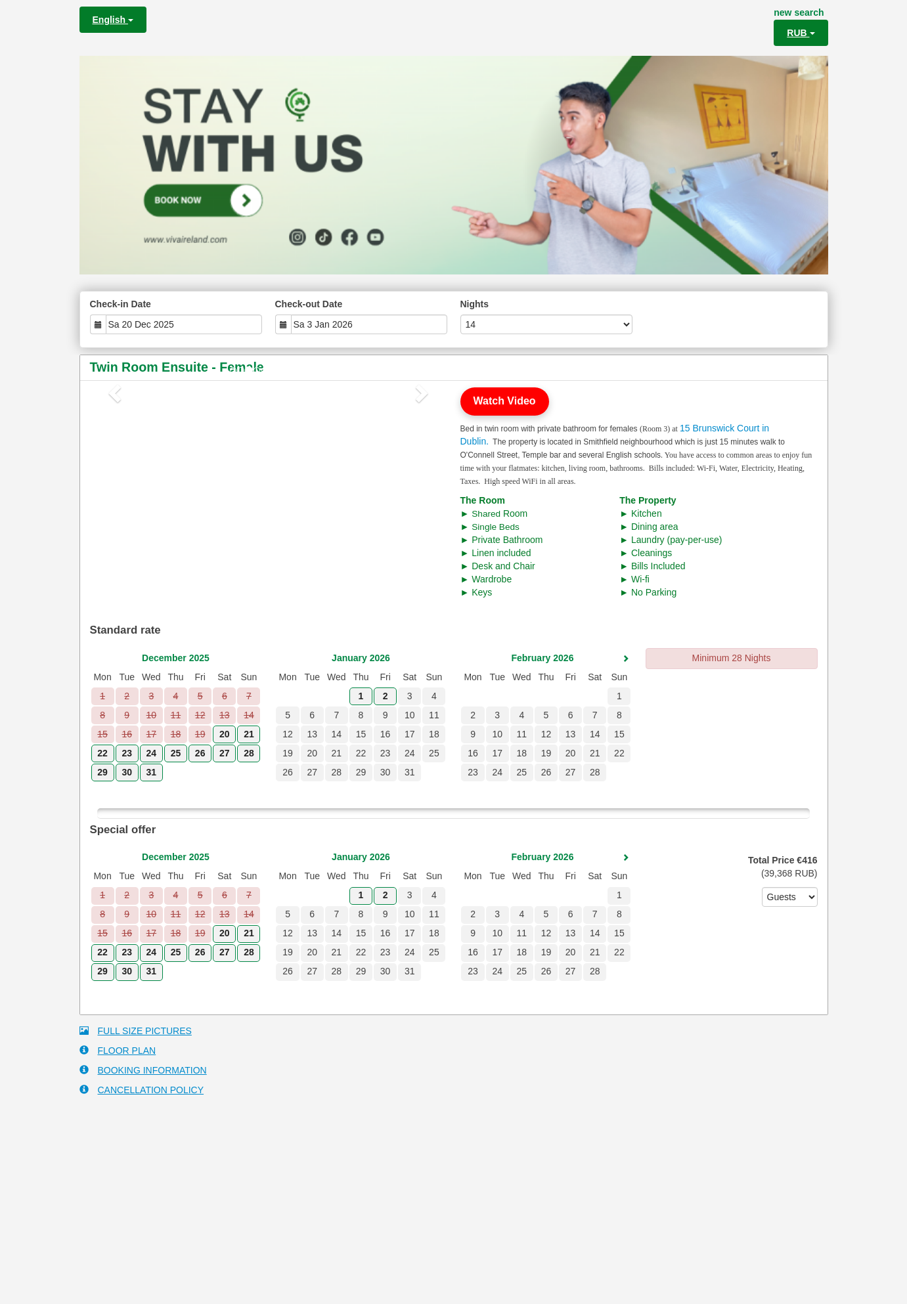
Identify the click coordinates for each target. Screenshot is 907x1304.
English (113, 19)
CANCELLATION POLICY (141, 1089)
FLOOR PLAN (117, 1050)
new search (799, 12)
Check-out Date (309, 304)
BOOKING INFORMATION (143, 1070)
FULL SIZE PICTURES (135, 1030)
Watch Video (505, 400)
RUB (800, 33)
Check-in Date (120, 304)
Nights (474, 304)
